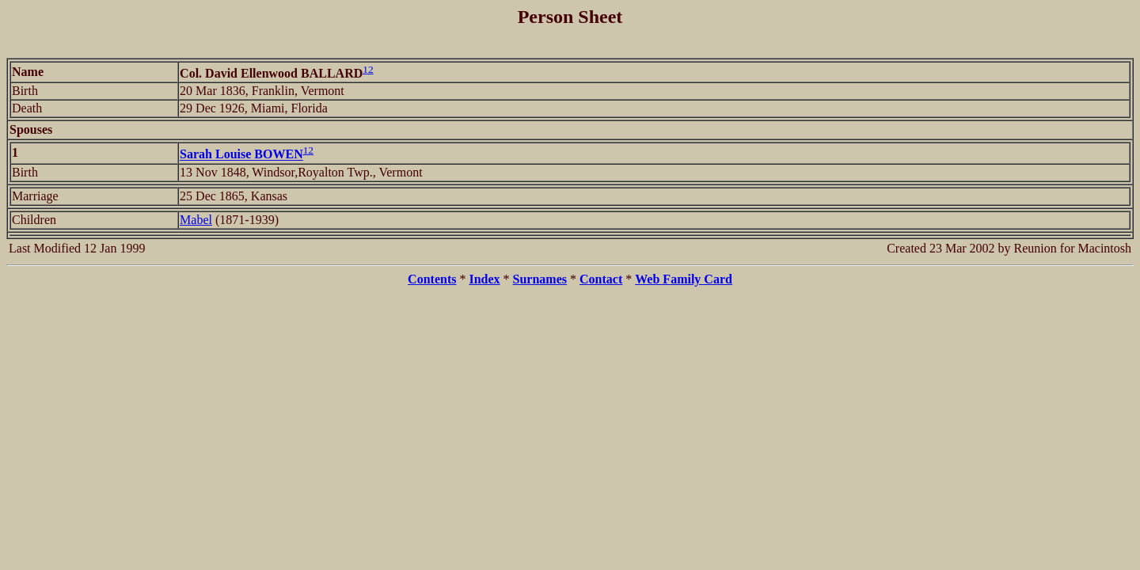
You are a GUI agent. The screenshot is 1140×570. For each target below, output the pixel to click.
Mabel (196, 219)
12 (368, 69)
